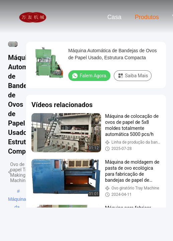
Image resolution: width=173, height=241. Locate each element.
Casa (114, 17)
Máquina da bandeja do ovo (17, 199)
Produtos (147, 17)
